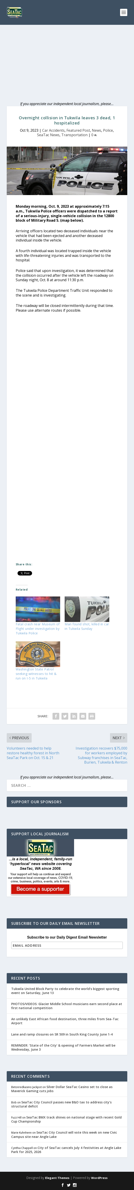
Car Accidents (53, 130)
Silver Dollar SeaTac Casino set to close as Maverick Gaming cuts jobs (61, 1089)
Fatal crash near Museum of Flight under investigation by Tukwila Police (38, 628)
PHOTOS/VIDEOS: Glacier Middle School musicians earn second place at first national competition (66, 1006)
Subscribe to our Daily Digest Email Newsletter (67, 937)
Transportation (74, 134)
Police (108, 130)
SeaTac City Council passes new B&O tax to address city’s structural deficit (61, 1104)
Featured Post (78, 130)
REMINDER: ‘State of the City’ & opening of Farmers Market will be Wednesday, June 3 (63, 1047)
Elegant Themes (57, 1178)
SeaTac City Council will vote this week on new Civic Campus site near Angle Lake (64, 1134)
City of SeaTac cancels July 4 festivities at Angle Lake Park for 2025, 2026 (66, 1150)
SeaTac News (48, 134)
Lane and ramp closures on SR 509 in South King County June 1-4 (62, 1034)
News (96, 130)
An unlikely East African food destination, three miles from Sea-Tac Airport (65, 1021)
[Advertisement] (67, 58)
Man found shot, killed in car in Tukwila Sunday (87, 626)
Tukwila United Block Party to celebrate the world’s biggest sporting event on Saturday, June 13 (65, 991)
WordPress (99, 1178)
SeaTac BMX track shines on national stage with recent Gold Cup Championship (66, 1119)
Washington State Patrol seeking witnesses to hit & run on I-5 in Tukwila (36, 673)
